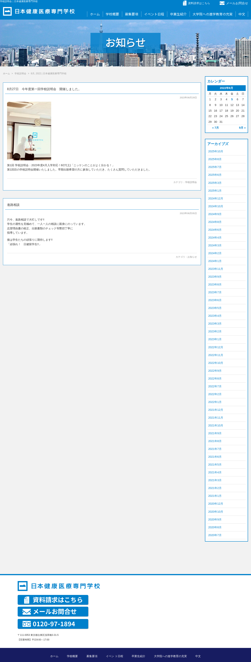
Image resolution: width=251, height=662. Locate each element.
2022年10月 (215, 362)
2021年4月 (215, 472)
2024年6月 (215, 229)
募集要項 (131, 14)
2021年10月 (215, 425)
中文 (241, 14)
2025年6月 (215, 174)
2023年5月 (215, 307)
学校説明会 (191, 182)
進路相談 (13, 204)
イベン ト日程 (114, 656)
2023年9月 (215, 276)
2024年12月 (215, 198)
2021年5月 (215, 464)
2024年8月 (215, 221)
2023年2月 (215, 331)
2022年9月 (215, 370)
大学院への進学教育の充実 (213, 14)
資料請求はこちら (53, 599)
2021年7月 (215, 448)
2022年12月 (215, 347)
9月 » (242, 127)
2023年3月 (215, 323)
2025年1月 (215, 190)
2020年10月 (215, 511)
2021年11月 (215, 417)
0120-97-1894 (49, 623)
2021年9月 (215, 433)
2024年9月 (215, 214)
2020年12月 (215, 503)
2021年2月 (215, 488)
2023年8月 (215, 284)
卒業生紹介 (178, 14)
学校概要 (112, 14)
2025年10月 (215, 151)
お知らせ (192, 257)
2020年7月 (215, 535)
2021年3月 (215, 480)
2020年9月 (215, 519)
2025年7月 (215, 167)
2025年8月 (215, 159)
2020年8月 (215, 527)
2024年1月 (215, 261)
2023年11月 (215, 268)
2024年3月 (215, 245)
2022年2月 (215, 394)
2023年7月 (215, 292)
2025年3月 (215, 182)
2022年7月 (215, 386)
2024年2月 (215, 253)
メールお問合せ (234, 3)
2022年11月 (215, 355)
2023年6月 (215, 300)
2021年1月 (215, 495)
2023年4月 (215, 315)
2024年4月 (215, 237)
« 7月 (215, 127)
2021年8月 (215, 441)
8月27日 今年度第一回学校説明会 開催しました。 (44, 89)
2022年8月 (215, 378)
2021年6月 (215, 456)
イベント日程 (154, 14)
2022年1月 (215, 402)
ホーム (95, 14)
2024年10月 (215, 206)
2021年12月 (215, 409)
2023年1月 (215, 339)
